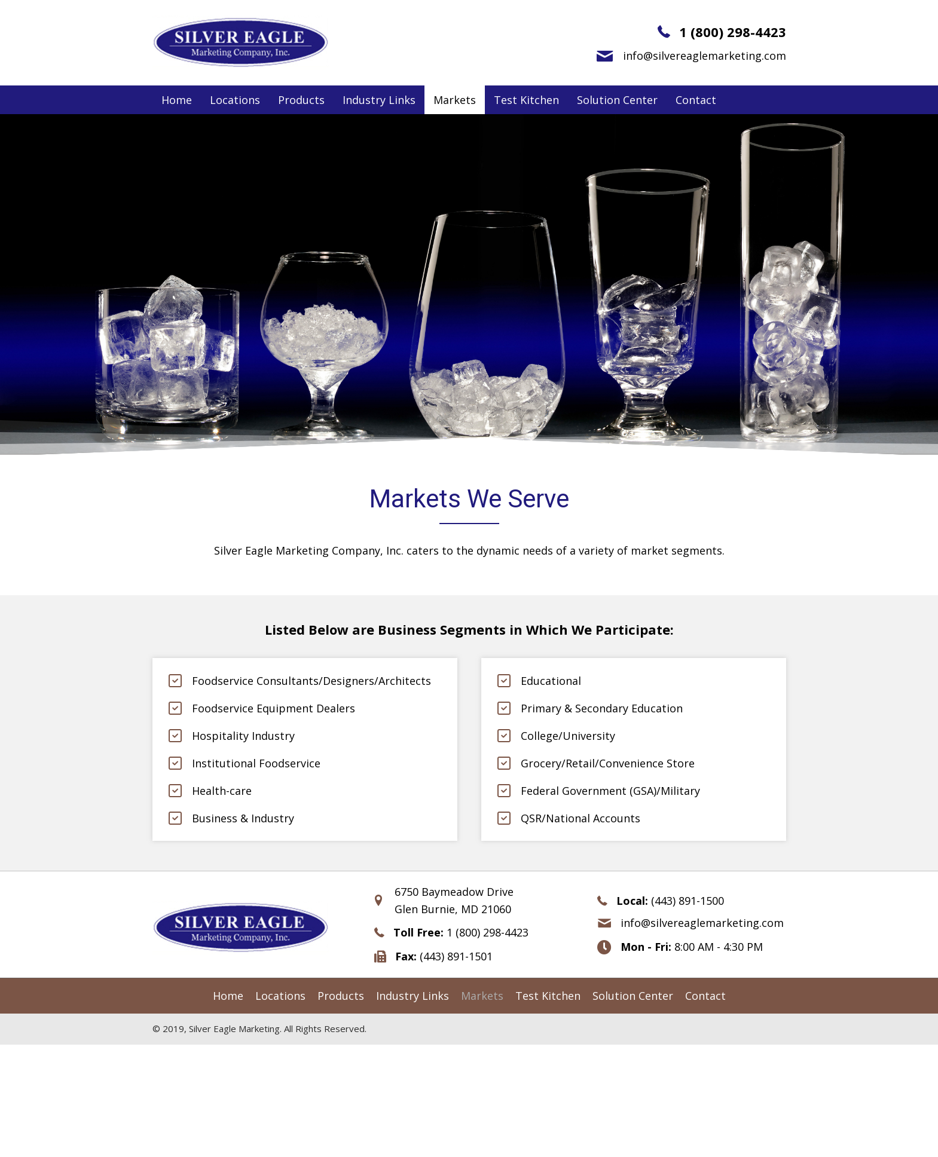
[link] (176, 100)
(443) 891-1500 (687, 900)
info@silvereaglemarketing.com (704, 55)
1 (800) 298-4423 (732, 32)
